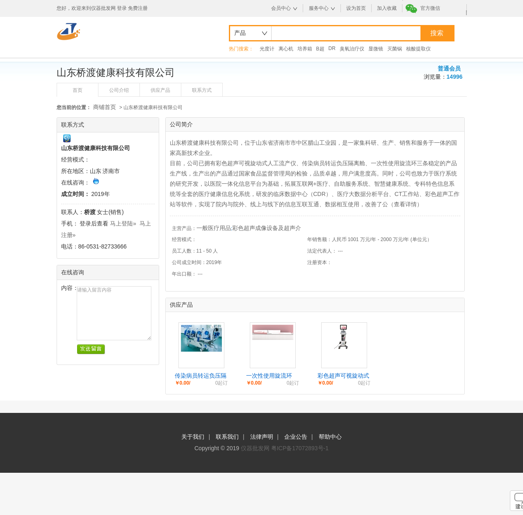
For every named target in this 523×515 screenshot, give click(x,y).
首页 (77, 90)
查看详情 (405, 204)
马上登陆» (123, 223)
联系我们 (227, 436)
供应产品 (160, 90)
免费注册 (138, 8)
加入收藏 (387, 8)
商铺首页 (104, 107)
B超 (320, 49)
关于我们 (192, 436)
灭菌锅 (394, 49)
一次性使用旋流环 (269, 375)
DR (332, 48)
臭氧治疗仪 (352, 49)
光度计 (267, 49)
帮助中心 (330, 436)
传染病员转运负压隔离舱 (200, 376)
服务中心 (319, 8)
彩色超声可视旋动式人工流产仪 (343, 376)
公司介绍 (119, 90)
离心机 (286, 49)
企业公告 (295, 436)
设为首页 (356, 8)
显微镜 (375, 49)
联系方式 (202, 90)
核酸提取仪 (418, 49)
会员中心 (281, 8)
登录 (122, 8)
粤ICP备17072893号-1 (300, 448)
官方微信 (430, 8)
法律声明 (261, 436)
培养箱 (304, 49)
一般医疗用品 (213, 228)
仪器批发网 (255, 448)
